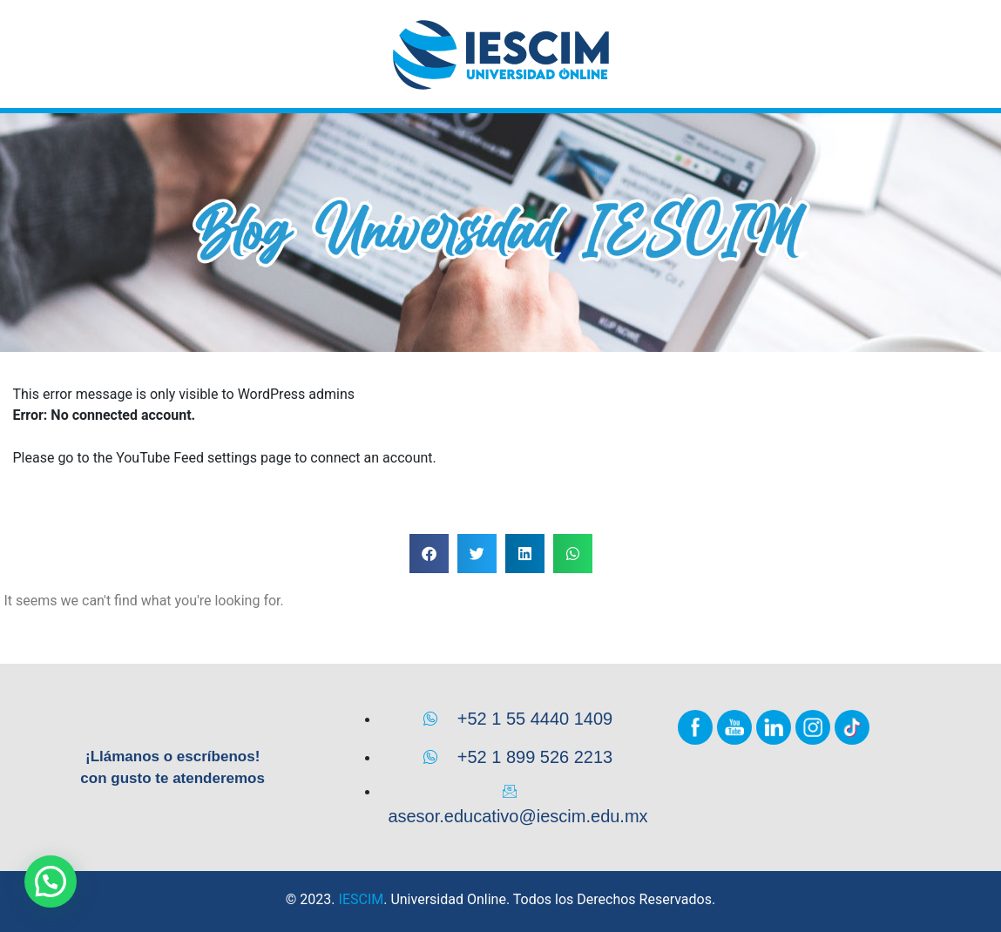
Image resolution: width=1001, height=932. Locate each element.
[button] (429, 553)
